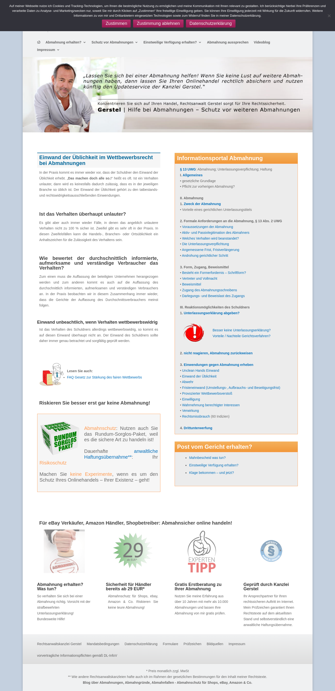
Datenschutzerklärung (141, 644)
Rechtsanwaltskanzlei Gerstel (59, 644)
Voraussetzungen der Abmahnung (207, 227)
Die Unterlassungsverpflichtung (205, 244)
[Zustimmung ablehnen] (329, 15)
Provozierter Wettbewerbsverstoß (207, 393)
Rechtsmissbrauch (196, 416)
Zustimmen (116, 23)
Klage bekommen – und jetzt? (211, 473)
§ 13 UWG (188, 169)
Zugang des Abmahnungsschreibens (209, 290)
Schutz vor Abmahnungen (112, 42)
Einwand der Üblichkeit (199, 376)
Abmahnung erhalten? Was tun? (60, 586)
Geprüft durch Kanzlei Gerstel (266, 586)
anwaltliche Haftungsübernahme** (121, 454)
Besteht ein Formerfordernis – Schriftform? (214, 273)
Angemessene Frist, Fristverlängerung (210, 250)
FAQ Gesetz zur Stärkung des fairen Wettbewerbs (104, 377)
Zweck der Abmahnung (202, 204)
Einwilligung (191, 399)
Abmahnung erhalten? (64, 42)
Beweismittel (191, 284)
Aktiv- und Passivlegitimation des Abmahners (215, 233)
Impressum (46, 50)
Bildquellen (215, 644)
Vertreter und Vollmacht (199, 278)
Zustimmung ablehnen (158, 23)
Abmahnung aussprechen (228, 42)
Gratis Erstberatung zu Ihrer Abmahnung (198, 586)
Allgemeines (192, 175)
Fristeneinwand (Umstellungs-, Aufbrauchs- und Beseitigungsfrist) (231, 388)
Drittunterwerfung (198, 428)
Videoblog (262, 42)
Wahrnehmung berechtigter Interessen (211, 405)
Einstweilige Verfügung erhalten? (170, 42)
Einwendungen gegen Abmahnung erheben (218, 365)
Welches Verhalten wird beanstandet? (210, 238)
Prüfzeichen (192, 644)
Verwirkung (190, 411)
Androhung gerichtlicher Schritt (205, 255)
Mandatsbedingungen (103, 644)
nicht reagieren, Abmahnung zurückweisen (218, 353)
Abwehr (187, 382)
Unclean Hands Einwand (200, 370)
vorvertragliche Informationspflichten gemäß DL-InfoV (77, 655)
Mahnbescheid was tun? (207, 458)
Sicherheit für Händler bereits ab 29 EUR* (128, 586)
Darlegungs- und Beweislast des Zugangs (213, 296)
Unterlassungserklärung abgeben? (212, 313)
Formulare (170, 644)
